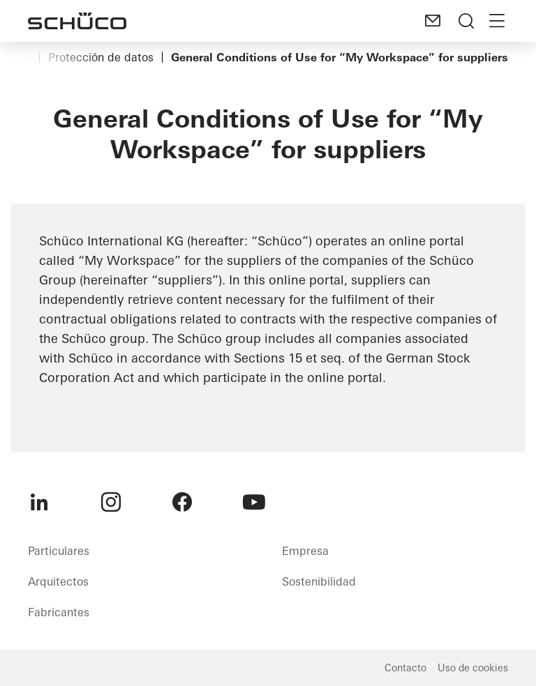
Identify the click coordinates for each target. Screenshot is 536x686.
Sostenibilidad (319, 581)
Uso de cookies (473, 668)
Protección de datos (101, 57)
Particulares (58, 551)
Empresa (305, 551)
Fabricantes (58, 612)
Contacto (405, 668)
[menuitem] (39, 502)
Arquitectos (58, 581)
